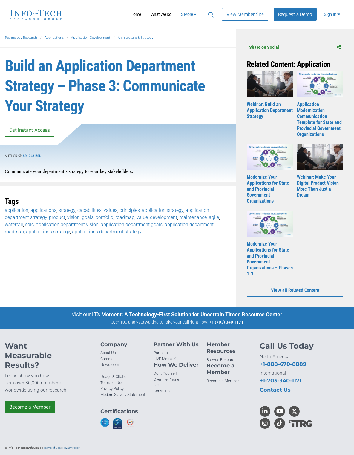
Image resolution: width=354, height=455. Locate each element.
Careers (107, 358)
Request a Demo (295, 14)
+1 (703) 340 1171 (226, 322)
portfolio (104, 217)
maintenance (193, 217)
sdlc (29, 224)
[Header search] (210, 14)
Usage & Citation (114, 376)
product (57, 217)
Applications (54, 37)
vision (73, 217)
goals (88, 217)
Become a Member (30, 407)
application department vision (67, 224)
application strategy (162, 210)
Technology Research (21, 37)
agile (214, 217)
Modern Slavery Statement (122, 394)
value (142, 217)
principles (129, 210)
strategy (67, 210)
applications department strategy (107, 232)
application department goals (132, 224)
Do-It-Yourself (165, 373)
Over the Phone (166, 379)
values (110, 210)
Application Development (90, 37)
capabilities (89, 210)
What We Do (161, 14)
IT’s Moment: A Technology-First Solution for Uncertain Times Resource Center (187, 314)
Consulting (162, 391)
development (163, 217)
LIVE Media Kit (166, 358)
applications (43, 210)
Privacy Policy (112, 388)
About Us (108, 352)
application (16, 210)
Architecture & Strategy (135, 37)
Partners (161, 352)
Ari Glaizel (32, 156)
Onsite (159, 385)
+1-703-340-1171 (280, 380)
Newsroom (109, 364)
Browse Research (221, 359)
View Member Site (245, 14)
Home (136, 14)
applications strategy (48, 232)
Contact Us (275, 390)
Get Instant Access (29, 130)
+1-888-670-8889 (283, 364)
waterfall (14, 224)
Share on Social (295, 47)
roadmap (124, 217)
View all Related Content (295, 290)
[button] (332, 14)
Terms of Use (111, 382)
